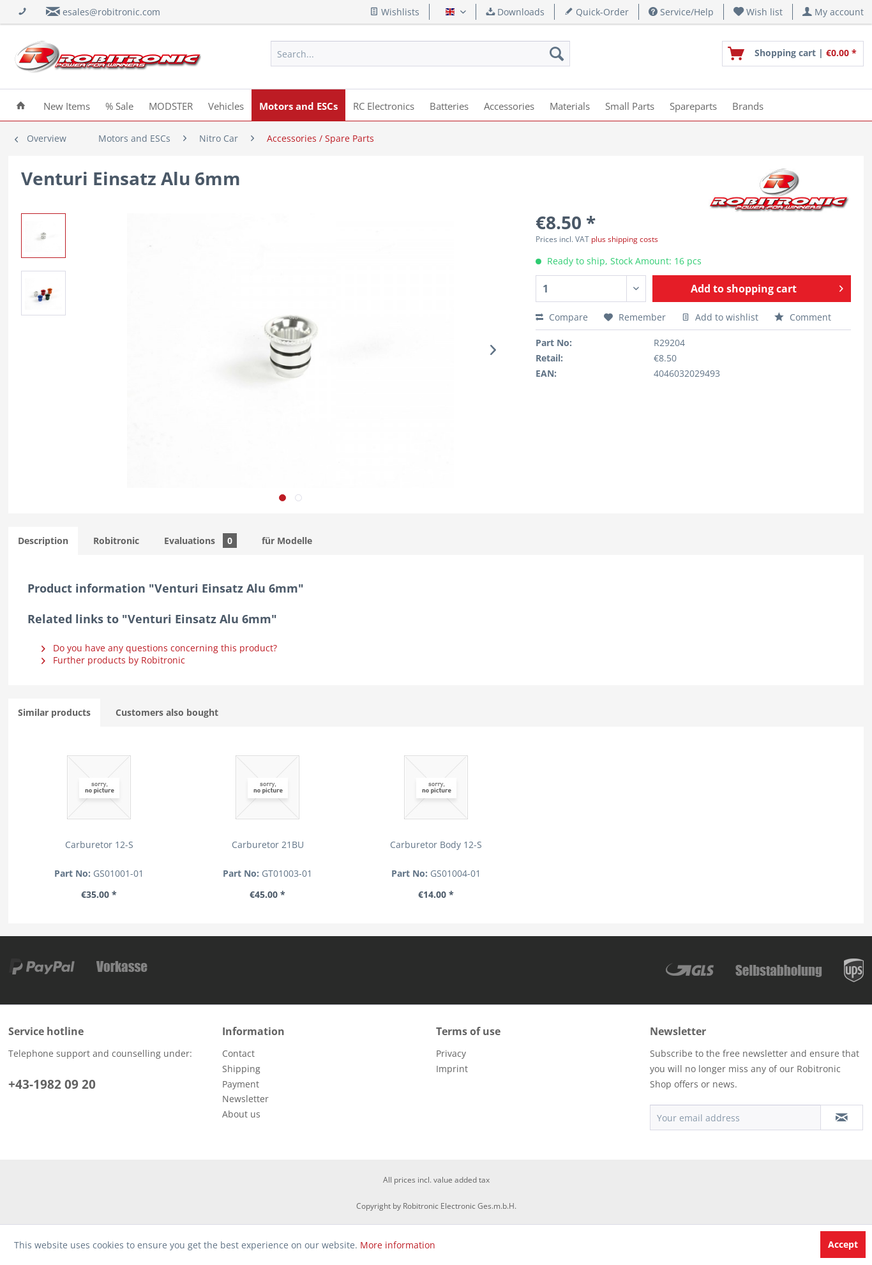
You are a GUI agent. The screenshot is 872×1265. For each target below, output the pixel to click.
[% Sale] (119, 105)
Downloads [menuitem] (515, 12)
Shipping (241, 1069)
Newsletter (245, 1099)
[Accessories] (509, 105)
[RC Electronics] (383, 105)
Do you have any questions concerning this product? (159, 648)
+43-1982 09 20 (52, 1084)
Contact (238, 1053)
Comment (802, 317)
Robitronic (116, 540)
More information (397, 1245)
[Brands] (748, 105)
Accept (843, 1244)
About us (241, 1114)
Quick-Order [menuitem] (596, 12)
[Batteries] (449, 105)
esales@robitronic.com (111, 12)
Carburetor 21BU (268, 844)
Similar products (54, 712)
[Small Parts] (630, 105)
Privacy (451, 1053)
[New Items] (67, 105)
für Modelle (287, 540)
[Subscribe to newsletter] (841, 1117)
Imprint (452, 1069)
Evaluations (200, 540)
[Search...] (420, 53)
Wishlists (394, 12)
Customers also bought (167, 712)
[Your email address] (735, 1117)
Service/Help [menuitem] (681, 12)
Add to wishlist (720, 317)
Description (43, 540)
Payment (240, 1084)
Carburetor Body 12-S (436, 844)
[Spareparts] (693, 105)
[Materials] (570, 105)
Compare (562, 317)
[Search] (556, 53)
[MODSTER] (170, 105)
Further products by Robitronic (113, 660)
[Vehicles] (226, 105)
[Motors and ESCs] (298, 105)
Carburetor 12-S (99, 844)
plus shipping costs (624, 239)
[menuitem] (758, 12)
